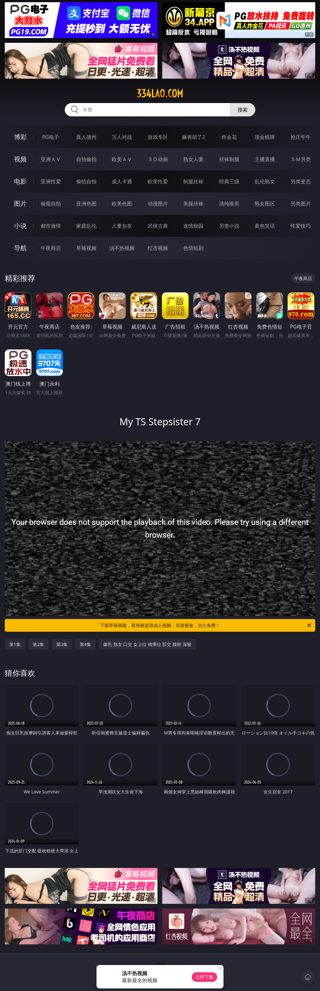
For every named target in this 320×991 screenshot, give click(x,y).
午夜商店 (51, 247)
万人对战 (122, 137)
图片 (20, 203)
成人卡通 (122, 181)
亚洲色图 (86, 203)
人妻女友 (122, 225)
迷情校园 (193, 225)
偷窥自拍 (51, 203)
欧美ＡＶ (122, 159)
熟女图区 (265, 203)
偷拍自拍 (86, 181)
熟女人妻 (193, 159)
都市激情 (51, 225)
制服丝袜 (193, 181)
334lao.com (160, 93)
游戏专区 (158, 137)
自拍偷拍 (86, 159)
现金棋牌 (265, 137)
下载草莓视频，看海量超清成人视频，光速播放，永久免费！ (206, 625)
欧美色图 (122, 203)
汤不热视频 (122, 247)
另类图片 (300, 203)
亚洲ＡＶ (51, 159)
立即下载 (204, 977)
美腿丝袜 (193, 203)
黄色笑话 (265, 225)
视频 (20, 159)
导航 (20, 248)
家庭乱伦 (86, 225)
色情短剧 (193, 247)
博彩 (20, 137)
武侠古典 (158, 225)
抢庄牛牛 (300, 137)
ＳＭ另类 (300, 159)
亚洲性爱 (51, 181)
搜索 (242, 109)
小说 (20, 225)
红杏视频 (158, 247)
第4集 (85, 644)
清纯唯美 (229, 203)
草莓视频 (86, 247)
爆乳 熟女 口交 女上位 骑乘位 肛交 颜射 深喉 (147, 644)
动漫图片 (158, 203)
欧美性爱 (158, 181)
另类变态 (300, 181)
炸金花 (229, 137)
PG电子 (50, 137)
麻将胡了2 (193, 137)
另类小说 (229, 225)
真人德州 (86, 137)
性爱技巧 (300, 225)
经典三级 (229, 181)
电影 (20, 181)
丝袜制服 (229, 159)
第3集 (62, 644)
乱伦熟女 (265, 181)
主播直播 (265, 159)
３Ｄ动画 (158, 159)
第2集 (38, 644)
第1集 (15, 644)
